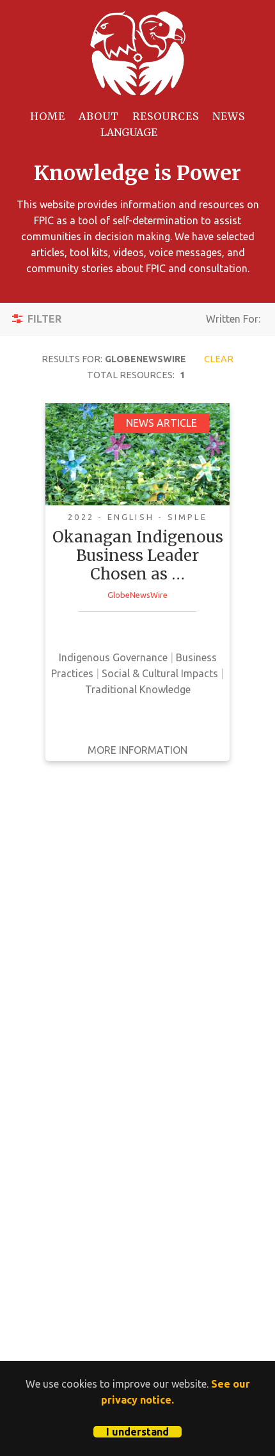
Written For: (232, 322)
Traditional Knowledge (138, 689)
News (228, 116)
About (99, 116)
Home (47, 116)
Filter (44, 319)
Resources (165, 116)
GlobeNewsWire (137, 594)
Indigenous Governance (113, 657)
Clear (218, 359)
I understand (137, 1431)
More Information (137, 750)
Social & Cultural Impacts (160, 673)
